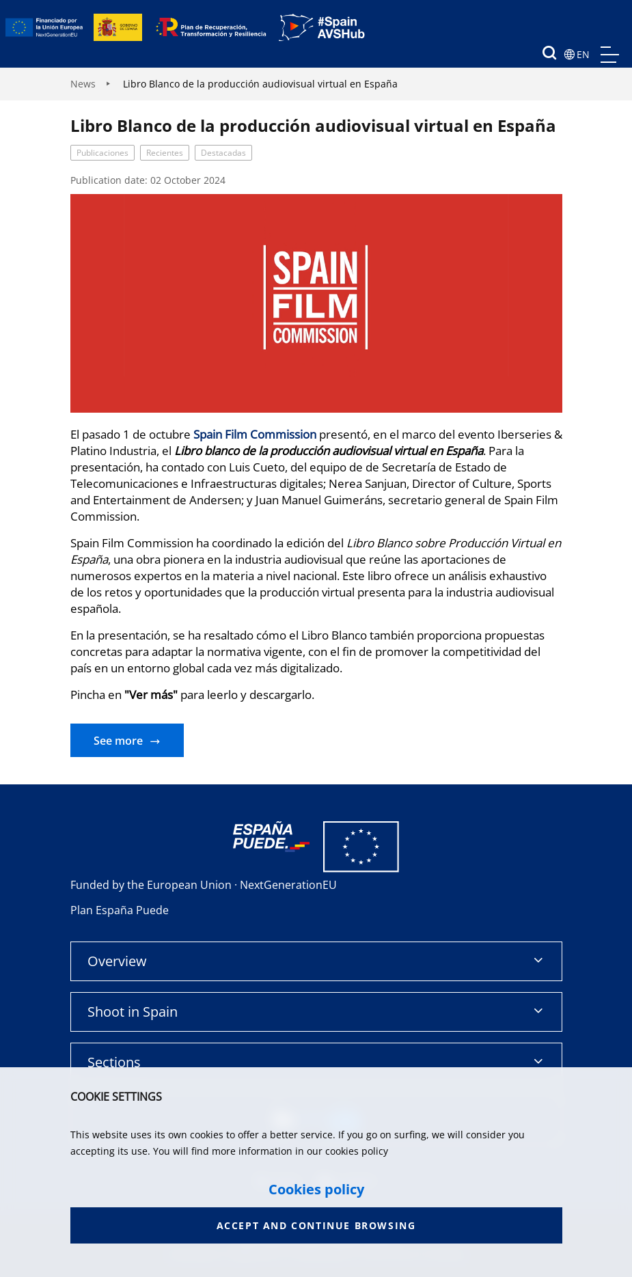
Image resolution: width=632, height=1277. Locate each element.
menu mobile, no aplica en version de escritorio (610, 54)
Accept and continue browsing (316, 1225)
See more (118, 740)
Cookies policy (316, 1189)
